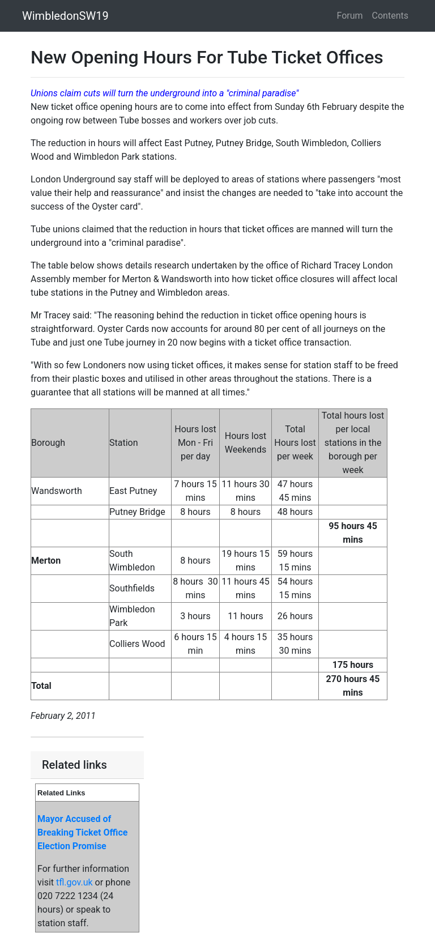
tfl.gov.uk (74, 882)
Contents (390, 15)
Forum (350, 15)
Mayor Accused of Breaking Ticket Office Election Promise (82, 832)
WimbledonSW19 (65, 16)
